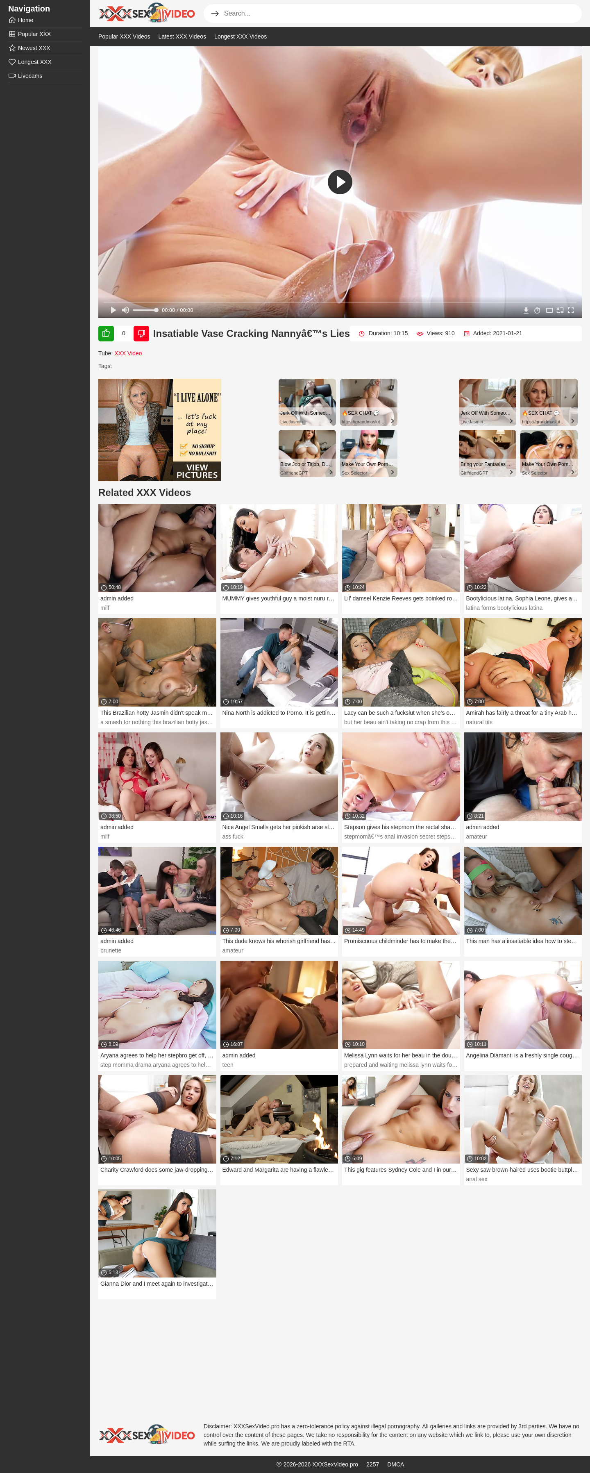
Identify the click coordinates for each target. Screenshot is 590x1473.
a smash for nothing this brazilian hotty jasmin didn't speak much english (192, 722)
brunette (110, 950)
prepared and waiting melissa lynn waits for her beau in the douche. (430, 1065)
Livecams (25, 76)
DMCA (395, 1464)
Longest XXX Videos (240, 36)
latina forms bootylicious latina (504, 608)
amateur (476, 836)
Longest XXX (30, 62)
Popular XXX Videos (124, 36)
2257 (372, 1464)
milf (104, 608)
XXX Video (128, 353)
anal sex (477, 1179)
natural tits (479, 722)
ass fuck (232, 836)
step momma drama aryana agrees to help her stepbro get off (178, 1065)
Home (20, 20)
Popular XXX (29, 34)
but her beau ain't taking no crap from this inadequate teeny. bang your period (442, 722)
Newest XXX (29, 48)
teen (228, 1065)
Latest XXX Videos (182, 36)
